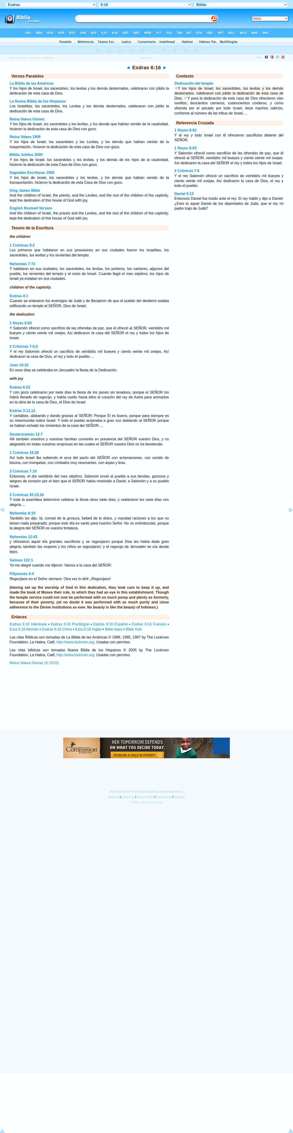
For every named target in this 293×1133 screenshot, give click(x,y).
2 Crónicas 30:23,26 (27, 495)
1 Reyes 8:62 (185, 130)
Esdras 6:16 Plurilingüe (70, 624)
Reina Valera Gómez (27, 119)
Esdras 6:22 (20, 387)
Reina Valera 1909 (25, 137)
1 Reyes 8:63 (21, 323)
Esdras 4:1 (19, 296)
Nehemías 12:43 (23, 537)
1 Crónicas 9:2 (22, 245)
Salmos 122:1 (21, 560)
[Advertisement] (146, 702)
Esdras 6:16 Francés (149, 624)
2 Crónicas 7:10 (23, 471)
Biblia (12, 57)
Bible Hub (133, 629)
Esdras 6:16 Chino (57, 629)
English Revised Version (31, 208)
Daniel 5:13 (184, 194)
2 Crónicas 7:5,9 (24, 346)
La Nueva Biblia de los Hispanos (38, 101)
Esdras (22, 57)
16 (176, 88)
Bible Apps (113, 629)
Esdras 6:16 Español (110, 624)
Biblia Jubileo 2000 (26, 155)
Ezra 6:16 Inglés (88, 629)
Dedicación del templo (193, 83)
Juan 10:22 (19, 365)
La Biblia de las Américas (32, 83)
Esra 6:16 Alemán (24, 629)
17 (185, 98)
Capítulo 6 (35, 57)
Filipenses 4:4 (22, 574)
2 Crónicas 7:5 (186, 171)
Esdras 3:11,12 (22, 411)
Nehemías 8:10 (22, 513)
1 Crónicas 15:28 (24, 453)
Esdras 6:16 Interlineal (28, 624)
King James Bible (25, 190)
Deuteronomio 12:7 (26, 434)
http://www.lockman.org (75, 642)
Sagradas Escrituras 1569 (32, 173)
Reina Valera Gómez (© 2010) (34, 663)
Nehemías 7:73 (22, 264)
